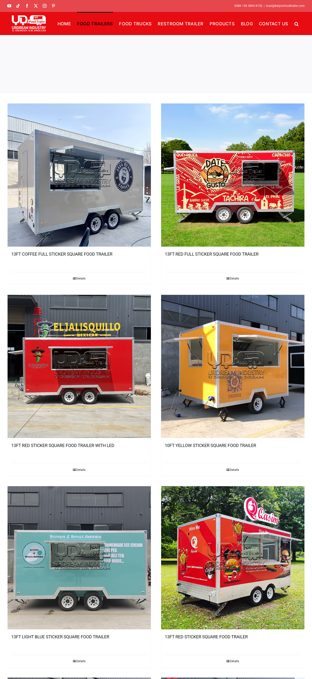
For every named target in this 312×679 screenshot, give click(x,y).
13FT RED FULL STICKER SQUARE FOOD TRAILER (212, 254)
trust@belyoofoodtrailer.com (285, 6)
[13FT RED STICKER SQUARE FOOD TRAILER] (232, 557)
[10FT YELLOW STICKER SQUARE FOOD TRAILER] (232, 366)
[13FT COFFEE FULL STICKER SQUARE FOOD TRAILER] (79, 175)
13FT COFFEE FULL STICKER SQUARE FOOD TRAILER (61, 254)
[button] (296, 23)
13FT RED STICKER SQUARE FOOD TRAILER (206, 636)
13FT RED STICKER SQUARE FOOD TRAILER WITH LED (62, 445)
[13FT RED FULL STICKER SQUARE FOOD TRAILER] (232, 175)
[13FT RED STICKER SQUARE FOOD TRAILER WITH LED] (79, 366)
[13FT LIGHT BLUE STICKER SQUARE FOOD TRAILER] (79, 557)
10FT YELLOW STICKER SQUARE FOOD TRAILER (210, 445)
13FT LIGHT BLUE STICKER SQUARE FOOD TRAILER (60, 636)
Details (81, 278)
